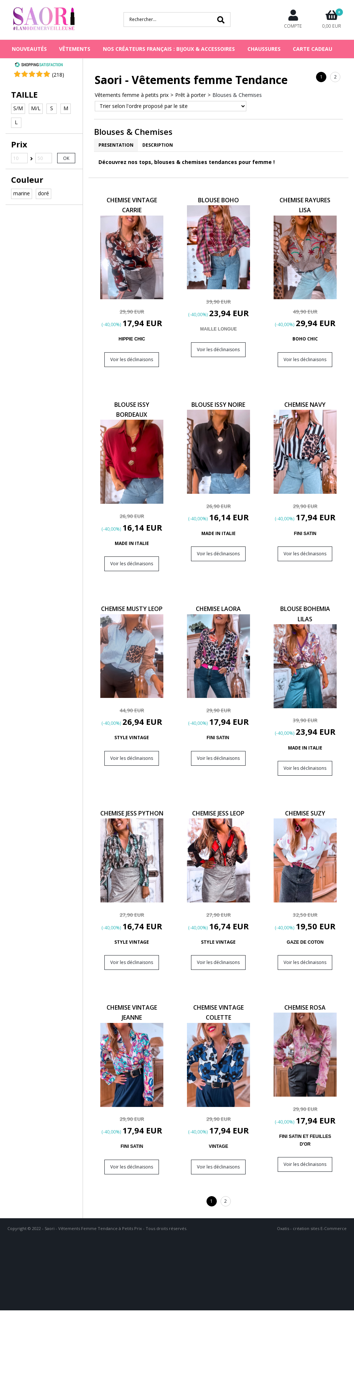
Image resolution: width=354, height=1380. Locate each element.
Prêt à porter (190, 94)
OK (66, 158)
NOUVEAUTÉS (29, 48)
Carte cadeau (312, 48)
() (58, 74)
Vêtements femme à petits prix (132, 94)
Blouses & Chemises (237, 94)
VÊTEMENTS (74, 48)
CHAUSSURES (264, 48)
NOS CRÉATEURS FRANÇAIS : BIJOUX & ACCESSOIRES (169, 48)
